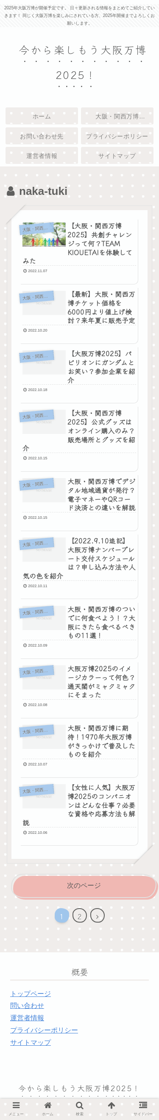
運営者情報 (27, 1018)
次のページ (84, 885)
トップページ (30, 993)
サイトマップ (30, 1042)
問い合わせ (27, 1005)
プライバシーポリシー (44, 1030)
